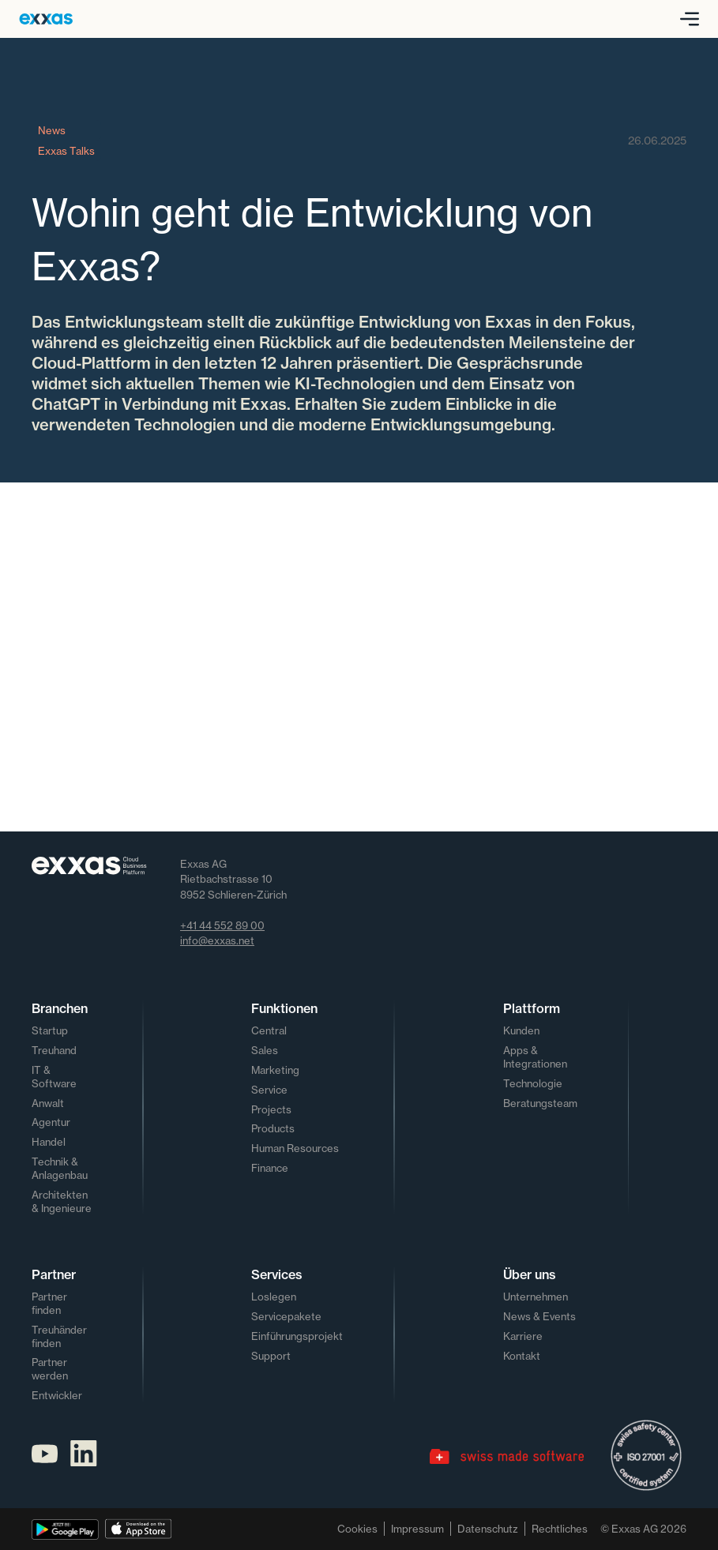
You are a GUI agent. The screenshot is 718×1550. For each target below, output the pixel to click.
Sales (264, 1050)
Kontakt (521, 1355)
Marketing (275, 1070)
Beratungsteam (540, 1103)
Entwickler (57, 1395)
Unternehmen (535, 1296)
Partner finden (49, 1303)
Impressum (417, 1528)
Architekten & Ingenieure (62, 1201)
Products (273, 1128)
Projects (271, 1109)
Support (271, 1355)
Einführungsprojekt (297, 1336)
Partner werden (50, 1369)
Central (269, 1030)
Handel (49, 1141)
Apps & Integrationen (535, 1057)
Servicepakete (286, 1316)
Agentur (51, 1122)
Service (269, 1089)
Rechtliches (560, 1528)
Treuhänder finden (59, 1336)
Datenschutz (487, 1528)
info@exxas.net (217, 940)
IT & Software (54, 1077)
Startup (50, 1030)
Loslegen (273, 1296)
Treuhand (54, 1050)
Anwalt (48, 1103)
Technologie (532, 1083)
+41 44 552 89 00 (222, 925)
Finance (269, 1168)
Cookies (357, 1528)
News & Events (539, 1316)
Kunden (521, 1030)
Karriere (523, 1336)
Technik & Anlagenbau (60, 1168)
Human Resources (295, 1148)
